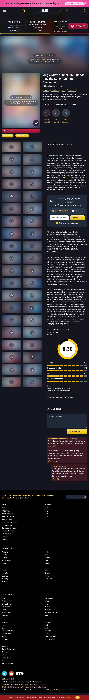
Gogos (47, 601)
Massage (5, 579)
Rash (46, 628)
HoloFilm (48, 610)
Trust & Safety (7, 520)
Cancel (4, 539)
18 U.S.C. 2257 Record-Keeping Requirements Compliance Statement (24, 687)
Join (9, 495)
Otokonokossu (7, 634)
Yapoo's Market (7, 663)
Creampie (48, 558)
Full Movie (9, 131)
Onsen (47, 576)
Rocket (46, 90)
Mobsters (5, 622)
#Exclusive (71, 90)
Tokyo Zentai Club (8, 649)
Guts (46, 604)
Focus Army (49, 598)
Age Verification (7, 514)
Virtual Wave (6, 658)
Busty (4, 563)
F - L (46, 511)
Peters (4, 636)
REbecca (48, 631)
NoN (3, 625)
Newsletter (17, 495)
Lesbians (5, 576)
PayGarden (63, 690)
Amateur (5, 552)
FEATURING (48, 105)
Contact (4, 537)
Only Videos (62, 211)
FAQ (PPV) (6, 511)
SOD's (83, 180)
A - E (46, 508)
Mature (4, 582)
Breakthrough (6, 561)
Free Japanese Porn (40, 495)
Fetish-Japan (6, 613)
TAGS (74, 105)
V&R (3, 655)
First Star (5, 615)
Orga (3, 628)
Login (31, 60)
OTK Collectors (7, 631)
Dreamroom (6, 607)
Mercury (47, 615)
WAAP (4, 660)
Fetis (4, 610)
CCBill (57, 690)
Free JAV (26, 495)
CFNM (47, 552)
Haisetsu (48, 607)
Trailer (8, 136)
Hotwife (5, 573)
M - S (46, 514)
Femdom (48, 563)
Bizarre (4, 558)
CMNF (47, 555)
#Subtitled (55, 90)
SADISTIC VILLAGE (67, 178)
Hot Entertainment (51, 613)
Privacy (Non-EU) (8, 531)
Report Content (7, 525)
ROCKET (73, 161)
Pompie (5, 639)
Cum (46, 561)
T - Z (46, 517)
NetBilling (48, 690)
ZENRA (54, 466)
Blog (51, 495)
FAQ (3, 508)
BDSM (4, 555)
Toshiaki (5, 652)
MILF (46, 570)
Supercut (22, 136)
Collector (5, 601)
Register (37, 60)
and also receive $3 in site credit (21, 104)
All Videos (78, 211)
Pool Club (48, 622)
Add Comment (77, 432)
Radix (46, 625)
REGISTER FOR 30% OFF (74, 3)
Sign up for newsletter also (68, 223)
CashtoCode (74, 690)
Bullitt (4, 598)
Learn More (68, 697)
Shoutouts (25, 498)
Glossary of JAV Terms (11, 498)
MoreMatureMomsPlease (58, 439)
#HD (63, 90)
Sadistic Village (50, 636)
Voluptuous (49, 579)
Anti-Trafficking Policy (9, 522)
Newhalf (47, 573)
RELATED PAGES (62, 105)
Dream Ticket (6, 604)
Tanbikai (5, 646)
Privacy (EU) (6, 534)
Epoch (53, 690)
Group (4, 570)
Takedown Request (9, 528)
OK (77, 697)
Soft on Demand (50, 639)
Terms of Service (8, 517)
